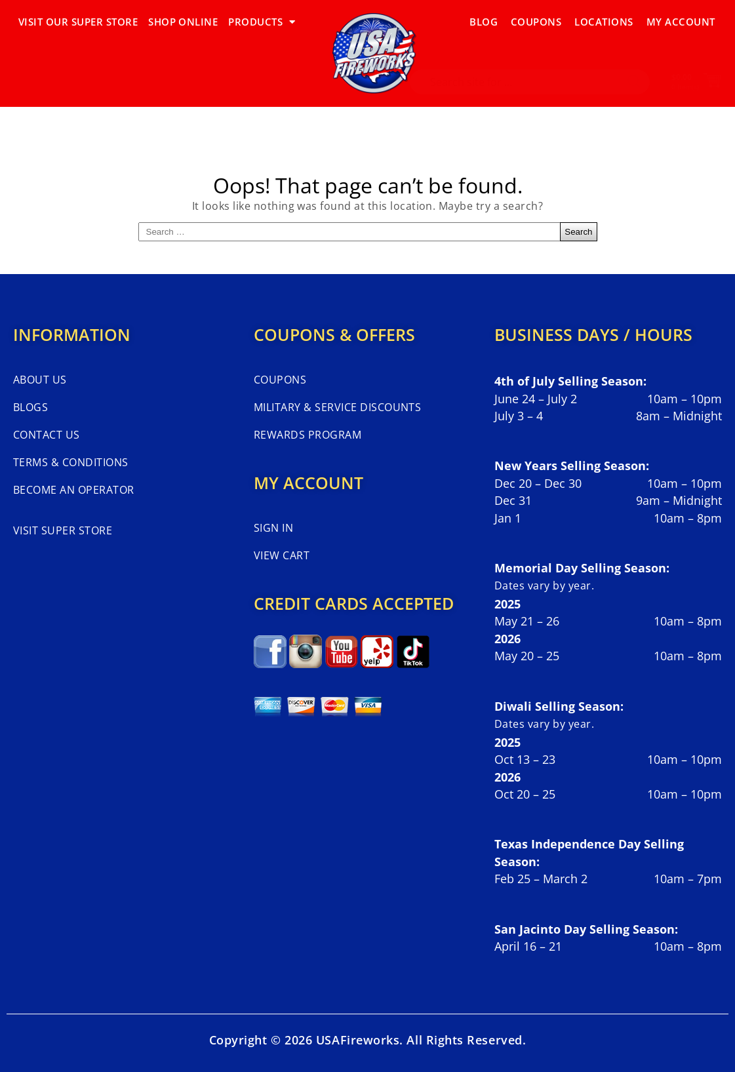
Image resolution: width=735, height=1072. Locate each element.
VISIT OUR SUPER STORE (78, 21)
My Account (680, 21)
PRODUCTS (261, 21)
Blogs (30, 407)
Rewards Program (307, 434)
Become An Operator (73, 490)
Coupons (536, 21)
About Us (40, 379)
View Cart (281, 555)
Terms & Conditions (71, 462)
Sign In (273, 528)
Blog (483, 21)
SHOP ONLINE (183, 21)
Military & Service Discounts (337, 407)
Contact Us (46, 434)
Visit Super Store (62, 530)
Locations (603, 21)
